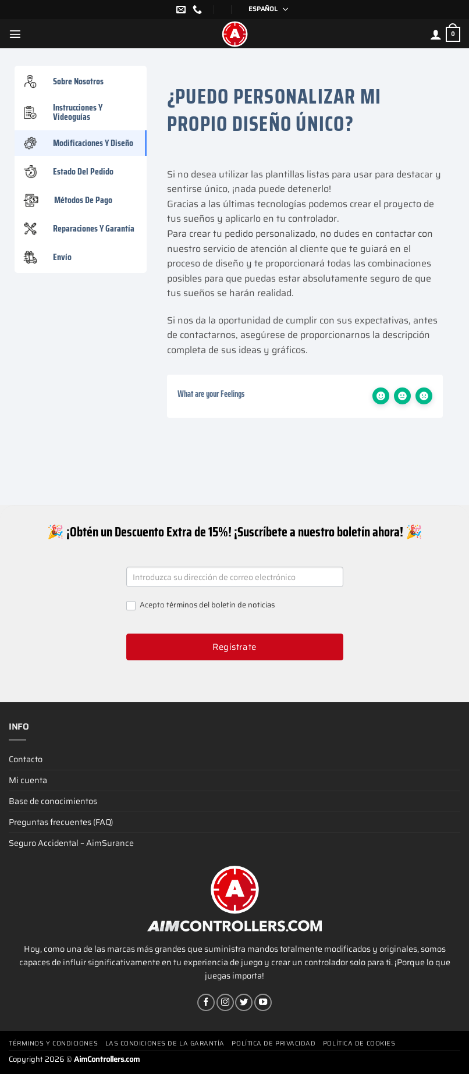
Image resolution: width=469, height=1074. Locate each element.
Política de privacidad (273, 1043)
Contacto (25, 759)
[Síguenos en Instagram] (225, 1002)
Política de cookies (359, 1043)
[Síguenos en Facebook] (206, 1002)
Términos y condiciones (53, 1043)
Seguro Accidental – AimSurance (71, 843)
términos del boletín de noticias (220, 605)
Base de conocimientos (53, 801)
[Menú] (15, 33)
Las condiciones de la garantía (165, 1043)
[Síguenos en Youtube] (263, 1002)
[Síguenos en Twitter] (244, 1002)
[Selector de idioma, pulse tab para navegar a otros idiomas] (264, 9)
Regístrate (234, 647)
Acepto (200, 605)
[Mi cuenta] (436, 34)
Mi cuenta (28, 780)
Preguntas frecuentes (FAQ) (61, 822)
